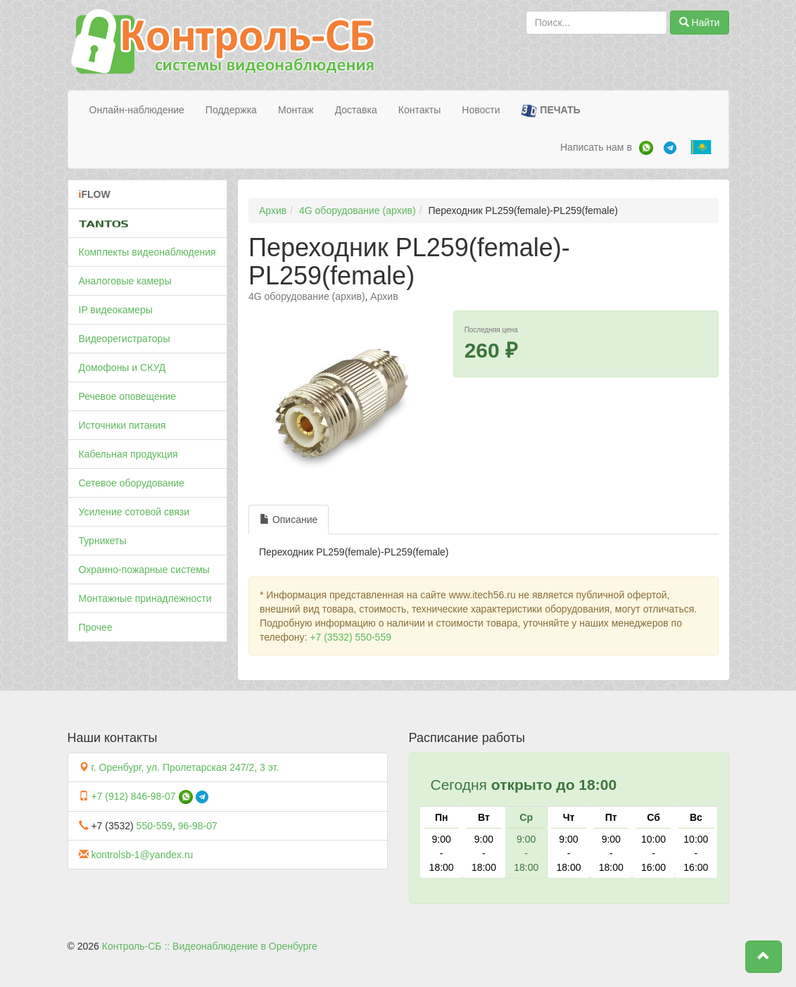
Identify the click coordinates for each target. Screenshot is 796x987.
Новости (481, 109)
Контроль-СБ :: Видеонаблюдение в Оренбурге (209, 946)
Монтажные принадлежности (145, 598)
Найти (699, 22)
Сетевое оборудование (131, 483)
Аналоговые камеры (125, 281)
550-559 (154, 825)
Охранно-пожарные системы (144, 569)
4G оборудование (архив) (357, 210)
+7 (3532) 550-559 (350, 637)
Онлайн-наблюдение (136, 109)
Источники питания (122, 425)
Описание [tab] (288, 519)
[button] (763, 957)
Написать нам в (596, 147)
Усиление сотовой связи (134, 511)
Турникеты (103, 540)
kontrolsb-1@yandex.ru (142, 854)
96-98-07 (197, 825)
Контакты (419, 109)
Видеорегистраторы (124, 338)
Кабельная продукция (128, 454)
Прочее (96, 627)
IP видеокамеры (116, 309)
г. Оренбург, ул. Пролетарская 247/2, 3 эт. (185, 767)
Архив (272, 210)
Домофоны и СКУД (122, 367)
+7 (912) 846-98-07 (133, 796)
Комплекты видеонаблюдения (147, 252)
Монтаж (296, 109)
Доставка (356, 109)
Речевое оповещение (128, 396)
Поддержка (231, 109)
